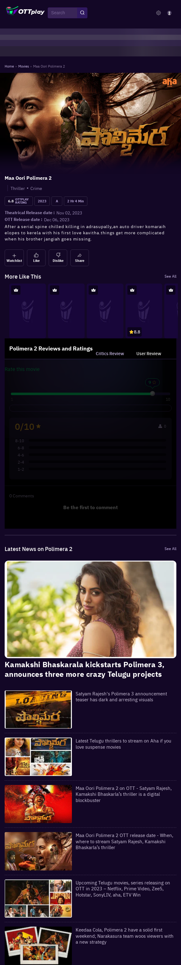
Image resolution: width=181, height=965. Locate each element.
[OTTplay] (25, 13)
